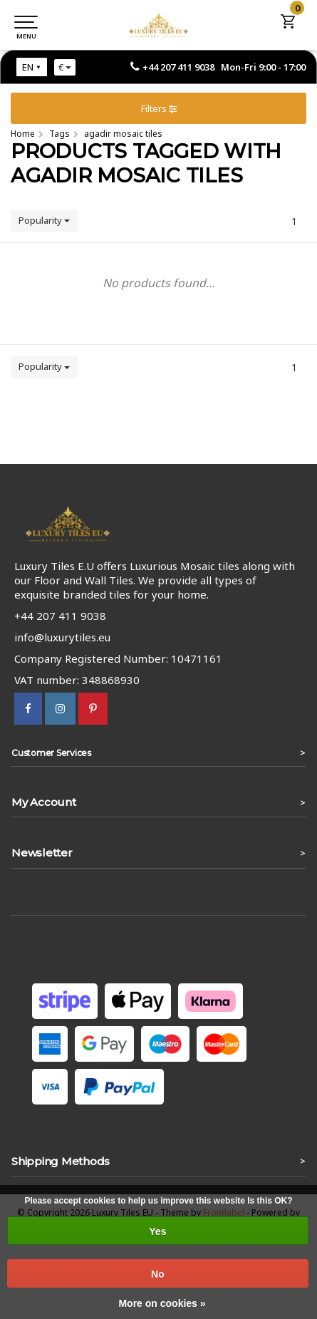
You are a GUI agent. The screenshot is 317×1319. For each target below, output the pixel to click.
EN (27, 67)
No (158, 1274)
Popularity (44, 220)
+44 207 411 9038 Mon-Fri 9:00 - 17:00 (224, 67)
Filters (159, 108)
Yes (157, 1231)
